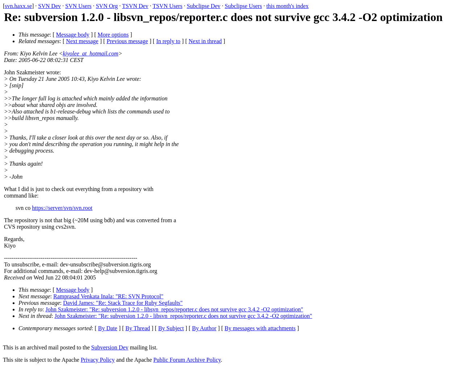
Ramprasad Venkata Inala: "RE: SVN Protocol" (108, 296)
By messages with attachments (260, 328)
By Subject (171, 328)
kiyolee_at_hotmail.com (90, 53)
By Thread (137, 328)
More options (113, 35)
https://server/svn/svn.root (62, 208)
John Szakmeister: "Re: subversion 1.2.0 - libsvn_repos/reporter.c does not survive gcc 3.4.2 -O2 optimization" (174, 309)
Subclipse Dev (203, 6)
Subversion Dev (110, 347)
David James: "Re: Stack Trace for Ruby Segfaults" (123, 303)
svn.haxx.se (18, 6)
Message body (73, 35)
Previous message (127, 41)
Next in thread (205, 41)
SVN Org (107, 6)
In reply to (168, 41)
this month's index (287, 6)
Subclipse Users (243, 6)
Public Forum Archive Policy (187, 360)
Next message (82, 41)
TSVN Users (167, 6)
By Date (107, 328)
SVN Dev (49, 6)
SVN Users (78, 6)
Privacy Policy (98, 360)
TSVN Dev (135, 6)
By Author (204, 328)
